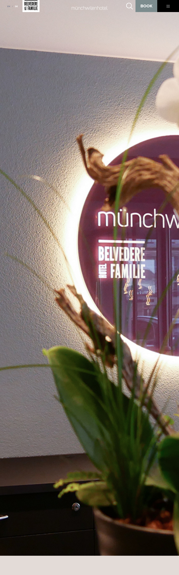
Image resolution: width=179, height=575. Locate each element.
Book (146, 6)
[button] (13, 278)
